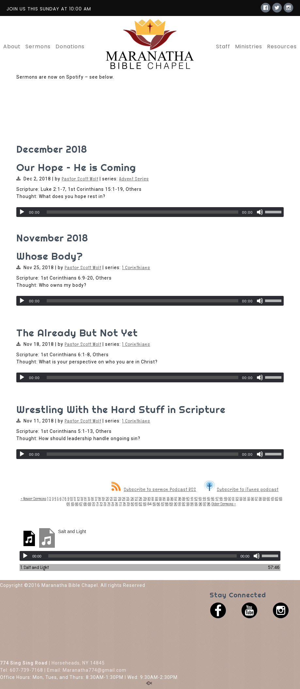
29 (145, 498)
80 (132, 504)
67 (80, 504)
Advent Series (134, 179)
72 (101, 504)
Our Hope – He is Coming (76, 167)
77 (120, 504)
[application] (150, 212)
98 (208, 504)
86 (158, 504)
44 (204, 498)
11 (75, 498)
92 (183, 504)
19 (103, 498)
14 (85, 498)
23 (119, 498)
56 (252, 498)
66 (76, 504)
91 (179, 504)
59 (264, 498)
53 (241, 498)
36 (171, 498)
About (12, 46)
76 (116, 504)
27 (136, 498)
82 (140, 504)
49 (225, 498)
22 (115, 498)
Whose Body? (49, 256)
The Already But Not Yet (77, 333)
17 (96, 498)
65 (72, 504)
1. (35, 567)
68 (85, 504)
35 (168, 498)
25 (127, 498)
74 (108, 504)
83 (144, 504)
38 (179, 498)
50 (229, 498)
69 (89, 504)
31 (152, 498)
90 (175, 504)
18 (99, 498)
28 (140, 498)
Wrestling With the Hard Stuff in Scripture (121, 409)
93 (187, 504)
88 (166, 504)
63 (280, 498)
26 (132, 498)
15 (89, 498)
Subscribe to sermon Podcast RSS (153, 489)
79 (128, 504)
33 (160, 498)
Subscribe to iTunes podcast (241, 489)
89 (171, 504)
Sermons (38, 46)
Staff (223, 46)
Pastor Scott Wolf (80, 179)
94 (192, 504)
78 (124, 504)
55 (248, 498)
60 (268, 498)
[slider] (143, 212)
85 (154, 504)
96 (200, 504)
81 (136, 504)
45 (208, 498)
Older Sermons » (224, 504)
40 (187, 498)
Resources (282, 46)
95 (196, 504)
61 (272, 498)
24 (123, 498)
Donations (70, 46)
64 (68, 504)
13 (82, 498)
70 (93, 504)
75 (112, 504)
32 (156, 498)
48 (221, 498)
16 (92, 498)
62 (276, 498)
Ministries (248, 46)
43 (199, 498)
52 (237, 498)
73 (104, 504)
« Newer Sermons (33, 498)
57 (256, 498)
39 (183, 498)
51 (233, 498)
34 (164, 498)
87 (162, 504)
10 (71, 498)
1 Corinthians (136, 267)
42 (195, 498)
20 (107, 498)
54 (244, 498)
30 (149, 498)
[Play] (22, 212)
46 (212, 498)
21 (111, 498)
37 (175, 498)
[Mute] (260, 212)
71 (97, 504)
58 (260, 498)
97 (204, 504)
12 (78, 498)
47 (216, 498)
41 (192, 498)
